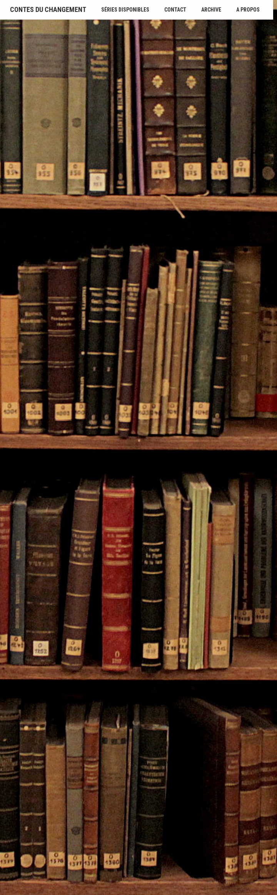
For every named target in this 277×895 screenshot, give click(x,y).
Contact (175, 10)
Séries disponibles (125, 10)
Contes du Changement (48, 9)
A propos (248, 10)
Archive (211, 10)
